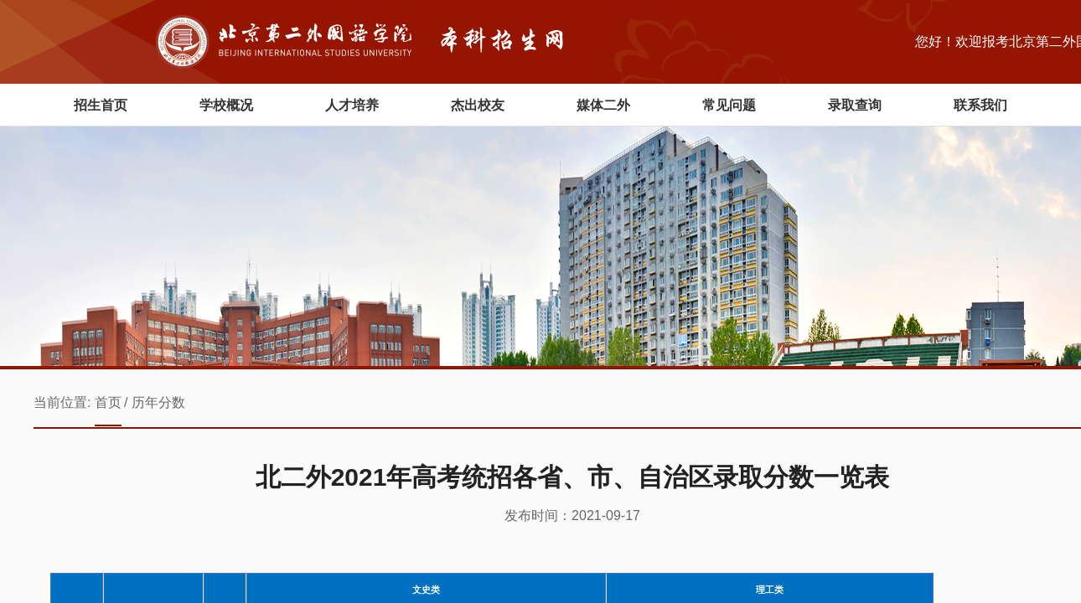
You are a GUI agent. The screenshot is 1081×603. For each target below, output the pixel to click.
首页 (108, 402)
